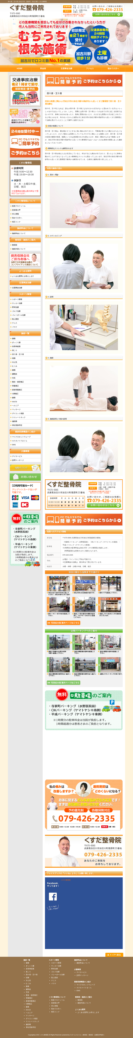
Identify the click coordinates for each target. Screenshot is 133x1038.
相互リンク (16, 222)
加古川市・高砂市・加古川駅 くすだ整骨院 (33, 1)
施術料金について (18, 233)
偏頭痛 (14, 421)
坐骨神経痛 (16, 346)
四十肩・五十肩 (18, 354)
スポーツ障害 (17, 299)
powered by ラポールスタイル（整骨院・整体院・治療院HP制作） (83, 1035)
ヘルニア (15, 405)
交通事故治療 (17, 288)
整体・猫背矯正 (18, 382)
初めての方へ (17, 218)
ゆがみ (14, 402)
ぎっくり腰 (16, 342)
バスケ (14, 327)
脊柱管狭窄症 (17, 425)
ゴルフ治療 (16, 311)
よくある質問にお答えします (23, 276)
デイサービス (17, 456)
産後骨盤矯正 (17, 390)
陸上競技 (15, 319)
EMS (14, 445)
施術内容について (18, 249)
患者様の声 (16, 210)
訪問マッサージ (18, 460)
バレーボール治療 (18, 315)
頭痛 (13, 358)
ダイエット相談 (18, 413)
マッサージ (16, 409)
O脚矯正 (15, 394)
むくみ (14, 366)
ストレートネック (18, 417)
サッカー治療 (17, 303)
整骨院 (14, 245)
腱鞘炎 (14, 374)
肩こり (14, 350)
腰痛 (13, 338)
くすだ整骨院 (66, 880)
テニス (14, 323)
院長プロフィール (18, 206)
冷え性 (14, 362)
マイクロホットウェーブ (21, 437)
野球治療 (15, 307)
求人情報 (15, 214)
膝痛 (13, 370)
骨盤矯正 (15, 386)
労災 (13, 378)
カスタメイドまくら (19, 441)
